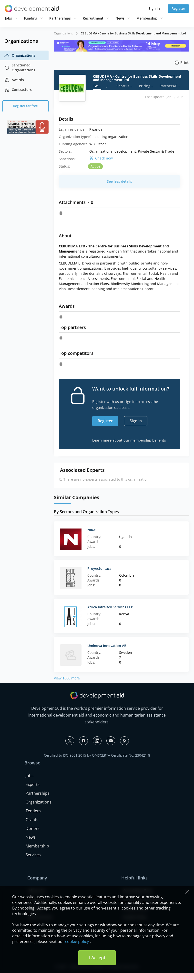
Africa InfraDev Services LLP (110, 607)
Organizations (19, 55)
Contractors (18, 89)
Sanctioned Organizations (19, 67)
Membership (146, 18)
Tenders (33, 811)
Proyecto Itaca (99, 568)
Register (178, 8)
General (97, 86)
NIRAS (92, 530)
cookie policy (77, 941)
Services (33, 854)
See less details (119, 181)
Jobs (8, 18)
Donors (33, 828)
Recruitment (93, 18)
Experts (33, 784)
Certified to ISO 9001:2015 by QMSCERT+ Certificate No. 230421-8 (97, 755)
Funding (30, 18)
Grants (32, 819)
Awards (14, 79)
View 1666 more (67, 678)
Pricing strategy (146, 86)
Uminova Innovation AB (106, 645)
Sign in (154, 8)
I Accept (97, 958)
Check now (104, 158)
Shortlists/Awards (124, 86)
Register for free (25, 106)
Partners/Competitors (170, 86)
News (119, 18)
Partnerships (60, 18)
